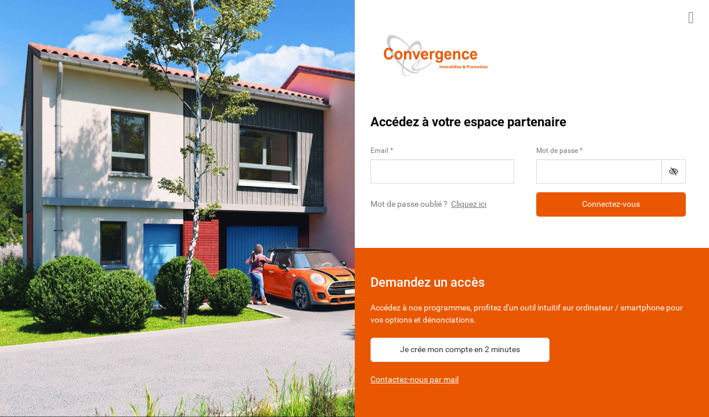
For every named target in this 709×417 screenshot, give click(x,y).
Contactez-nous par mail (414, 379)
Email (379, 151)
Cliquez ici (468, 204)
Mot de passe (557, 151)
